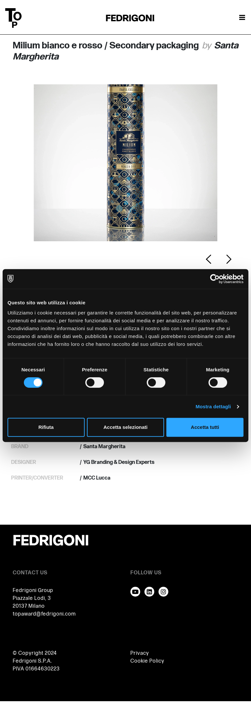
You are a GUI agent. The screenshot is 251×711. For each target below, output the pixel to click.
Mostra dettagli (213, 406)
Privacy (139, 653)
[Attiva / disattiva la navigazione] (242, 18)
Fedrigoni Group (33, 590)
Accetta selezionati (125, 427)
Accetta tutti (205, 427)
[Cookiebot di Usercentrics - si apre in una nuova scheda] (214, 279)
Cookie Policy (147, 661)
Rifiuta (46, 427)
